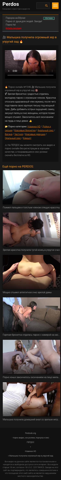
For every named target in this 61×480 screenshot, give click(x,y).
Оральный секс (13, 138)
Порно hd (10, 24)
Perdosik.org (30, 433)
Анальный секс (46, 130)
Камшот (27, 138)
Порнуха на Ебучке (15, 18)
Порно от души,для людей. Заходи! (24, 21)
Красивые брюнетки (25, 130)
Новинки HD (33, 126)
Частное (18, 134)
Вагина (8, 134)
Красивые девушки (35, 134)
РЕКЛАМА (49, 18)
